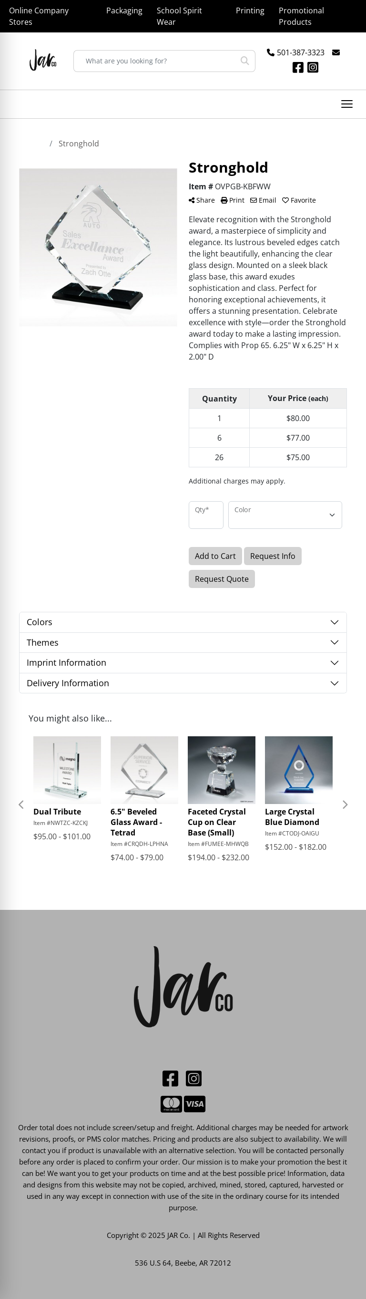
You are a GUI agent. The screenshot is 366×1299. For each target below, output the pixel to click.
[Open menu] (346, 103)
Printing (250, 10)
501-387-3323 (301, 52)
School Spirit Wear (179, 16)
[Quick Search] (154, 61)
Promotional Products (301, 16)
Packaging (124, 10)
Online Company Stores (39, 16)
